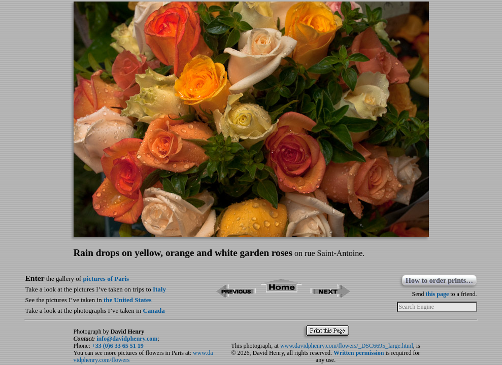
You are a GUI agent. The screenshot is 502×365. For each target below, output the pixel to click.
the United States (128, 300)
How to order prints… (439, 280)
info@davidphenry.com (126, 338)
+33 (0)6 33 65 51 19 (118, 345)
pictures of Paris (106, 278)
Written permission (358, 352)
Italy (159, 289)
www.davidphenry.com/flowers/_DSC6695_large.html (346, 345)
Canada (153, 310)
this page (437, 294)
